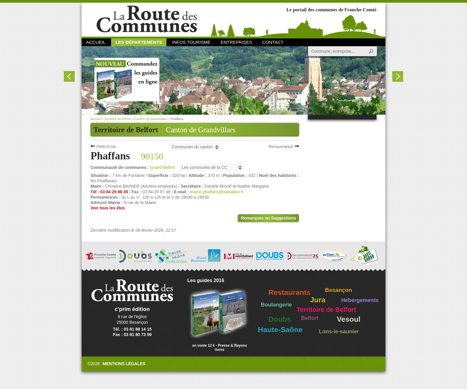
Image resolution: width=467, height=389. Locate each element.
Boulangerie (276, 305)
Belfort (309, 318)
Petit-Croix (106, 146)
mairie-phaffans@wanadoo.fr (217, 191)
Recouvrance (281, 146)
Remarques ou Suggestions (268, 218)
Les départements (139, 42)
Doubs (279, 319)
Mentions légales (123, 363)
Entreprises (236, 42)
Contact (273, 42)
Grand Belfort (162, 167)
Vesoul (348, 319)
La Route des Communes (147, 19)
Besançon (338, 290)
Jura (318, 300)
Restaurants (289, 292)
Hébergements (360, 300)
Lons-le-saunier (339, 331)
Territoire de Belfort (117, 119)
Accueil (95, 42)
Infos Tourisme (191, 42)
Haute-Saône (280, 330)
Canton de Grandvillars (200, 130)
